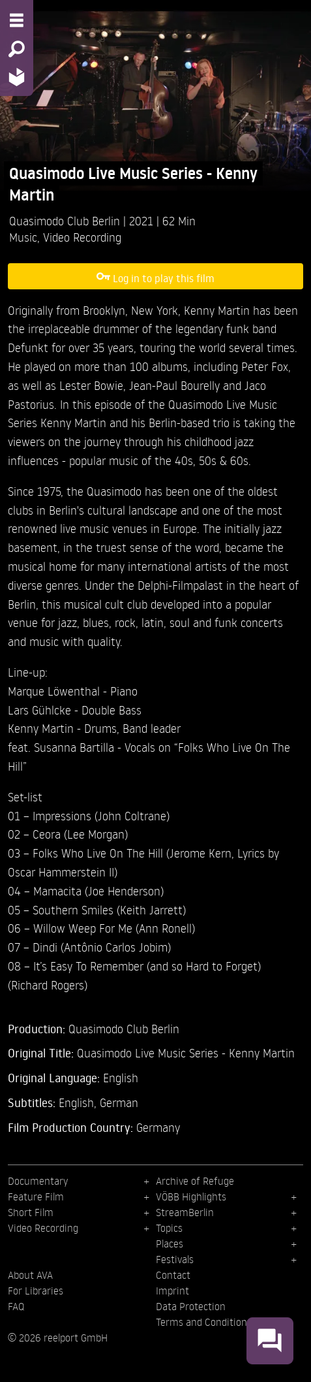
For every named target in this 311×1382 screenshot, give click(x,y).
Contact (173, 1274)
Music (23, 236)
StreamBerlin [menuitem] (185, 1212)
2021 (142, 220)
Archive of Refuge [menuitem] (195, 1180)
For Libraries (35, 1290)
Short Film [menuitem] (30, 1212)
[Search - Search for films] (16, 49)
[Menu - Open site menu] (16, 20)
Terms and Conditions (204, 1321)
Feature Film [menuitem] (36, 1196)
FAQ (16, 1306)
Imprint (172, 1290)
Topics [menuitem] (169, 1227)
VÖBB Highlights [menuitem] (191, 1196)
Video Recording (82, 236)
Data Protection (191, 1306)
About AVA (30, 1274)
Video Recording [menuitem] (43, 1227)
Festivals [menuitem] (175, 1259)
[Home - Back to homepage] (16, 76)
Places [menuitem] (169, 1243)
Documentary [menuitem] (38, 1180)
